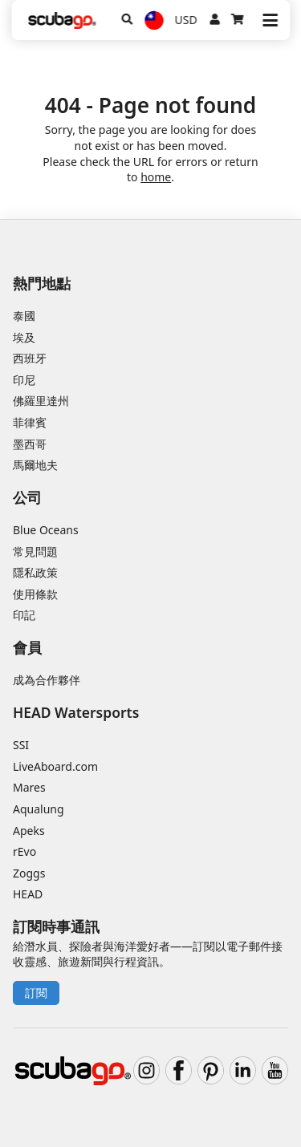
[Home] (62, 20)
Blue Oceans (46, 529)
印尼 (24, 379)
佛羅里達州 (41, 400)
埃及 (24, 337)
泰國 (24, 315)
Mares (29, 787)
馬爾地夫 (35, 464)
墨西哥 (30, 444)
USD (186, 19)
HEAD (28, 894)
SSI (21, 744)
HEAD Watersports (76, 712)
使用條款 (35, 594)
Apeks (29, 830)
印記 (24, 614)
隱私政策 (35, 572)
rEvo (24, 851)
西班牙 (30, 358)
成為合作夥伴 (46, 679)
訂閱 (36, 992)
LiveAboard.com (55, 766)
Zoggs (29, 873)
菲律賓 (30, 422)
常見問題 (35, 551)
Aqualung (38, 809)
